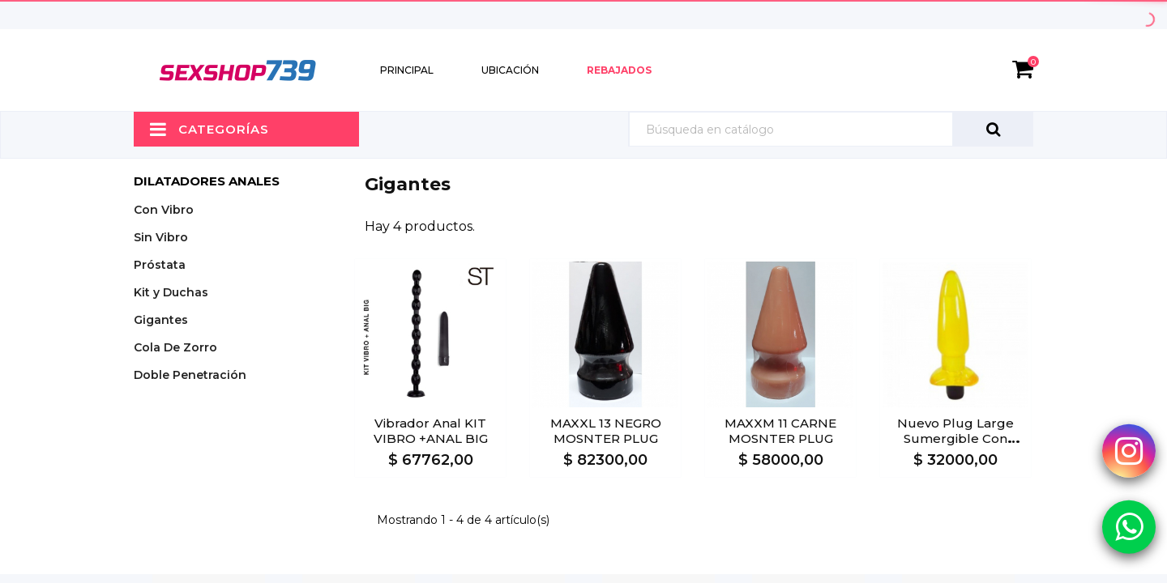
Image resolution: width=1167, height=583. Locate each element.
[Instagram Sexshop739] (1129, 451)
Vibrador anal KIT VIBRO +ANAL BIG (431, 430)
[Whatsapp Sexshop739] (1129, 526)
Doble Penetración (190, 375)
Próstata (160, 264)
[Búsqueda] (830, 129)
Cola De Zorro (175, 347)
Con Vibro (164, 209)
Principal (407, 70)
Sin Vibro (161, 237)
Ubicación (510, 70)
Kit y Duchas (171, 292)
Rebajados (619, 70)
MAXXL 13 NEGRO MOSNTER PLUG (605, 430)
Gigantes (161, 320)
